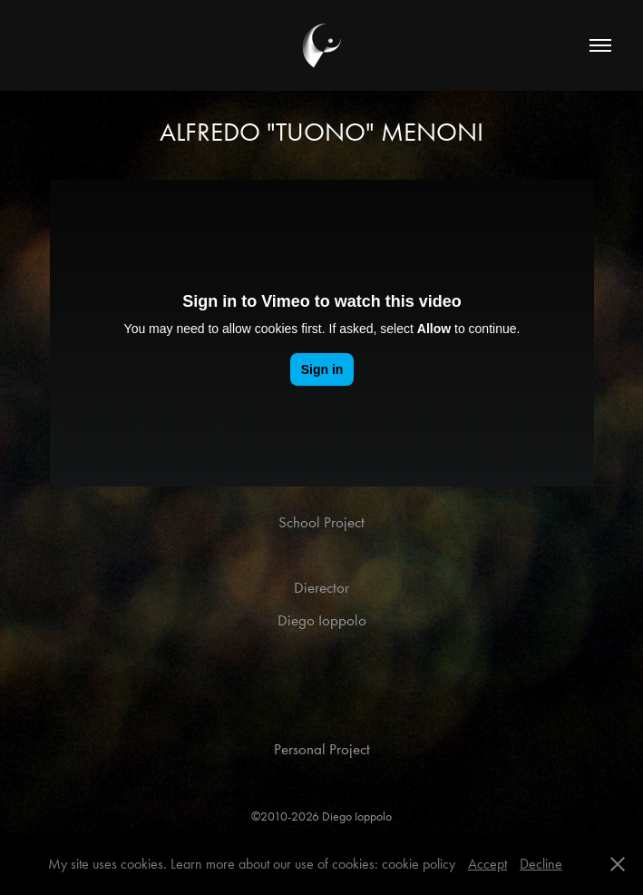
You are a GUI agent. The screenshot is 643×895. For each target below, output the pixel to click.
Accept (487, 863)
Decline (541, 863)
